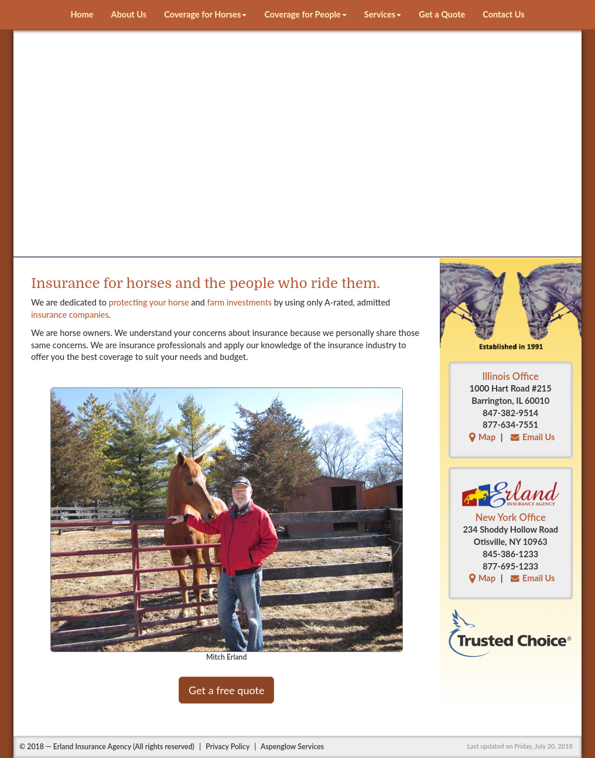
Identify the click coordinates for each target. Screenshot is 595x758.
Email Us (531, 437)
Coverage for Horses (205, 14)
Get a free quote (226, 690)
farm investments (239, 302)
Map (480, 437)
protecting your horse (149, 302)
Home (81, 14)
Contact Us (503, 14)
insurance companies (70, 315)
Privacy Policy (227, 746)
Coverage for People (305, 14)
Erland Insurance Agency (92, 746)
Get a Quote (442, 14)
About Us (129, 14)
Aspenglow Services (292, 746)
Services (382, 14)
